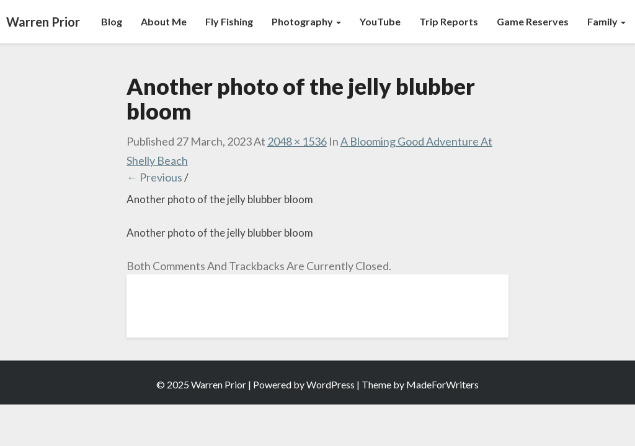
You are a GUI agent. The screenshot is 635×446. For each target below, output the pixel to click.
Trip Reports (448, 21)
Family (606, 21)
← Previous (154, 177)
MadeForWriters (442, 384)
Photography (306, 21)
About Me (164, 21)
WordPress (330, 384)
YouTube (380, 21)
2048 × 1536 (297, 141)
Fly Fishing (229, 21)
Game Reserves (533, 21)
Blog (111, 21)
